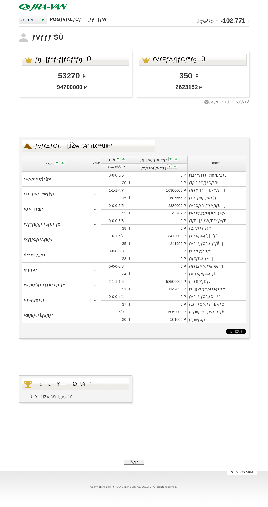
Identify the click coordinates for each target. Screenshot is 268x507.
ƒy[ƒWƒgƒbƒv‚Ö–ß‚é (242, 473)
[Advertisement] (134, 120)
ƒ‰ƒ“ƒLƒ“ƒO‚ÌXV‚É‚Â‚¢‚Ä (229, 102)
